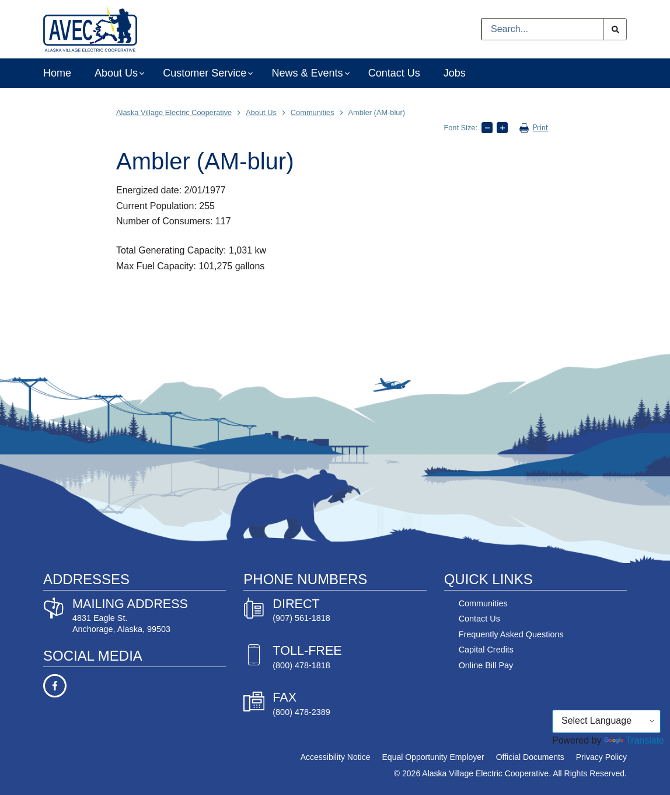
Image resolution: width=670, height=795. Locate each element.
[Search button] (615, 29)
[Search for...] (542, 29)
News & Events (307, 74)
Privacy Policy (601, 757)
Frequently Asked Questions (511, 634)
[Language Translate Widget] (606, 721)
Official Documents (530, 757)
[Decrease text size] (487, 127)
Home (57, 73)
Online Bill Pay (486, 665)
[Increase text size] (502, 127)
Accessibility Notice (336, 757)
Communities (483, 603)
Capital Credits (486, 649)
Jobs (455, 73)
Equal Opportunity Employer (433, 757)
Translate (634, 740)
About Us (117, 74)
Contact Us (394, 73)
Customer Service (205, 74)
